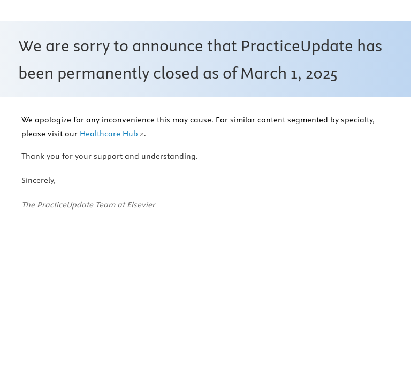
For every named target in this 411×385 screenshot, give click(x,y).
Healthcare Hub (109, 133)
